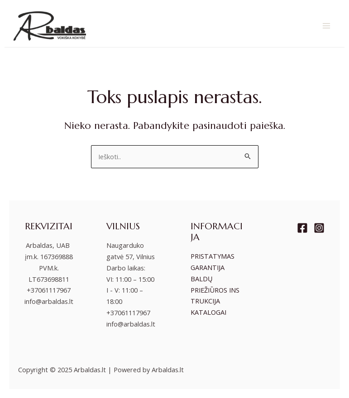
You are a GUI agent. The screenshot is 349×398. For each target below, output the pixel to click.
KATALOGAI (208, 312)
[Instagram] (319, 228)
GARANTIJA (208, 267)
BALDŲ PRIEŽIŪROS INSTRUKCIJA (215, 290)
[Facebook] (302, 228)
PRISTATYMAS (212, 256)
